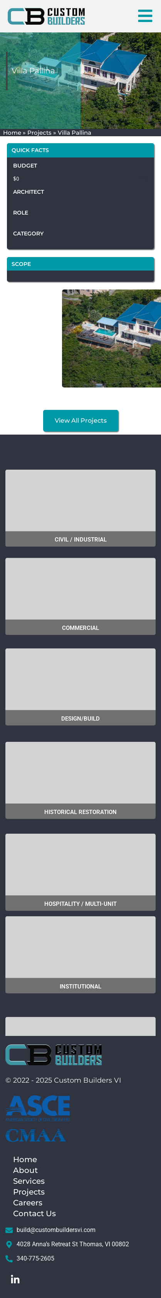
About (25, 1170)
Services (29, 1181)
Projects (39, 132)
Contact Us (34, 1213)
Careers (29, 1202)
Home (12, 132)
